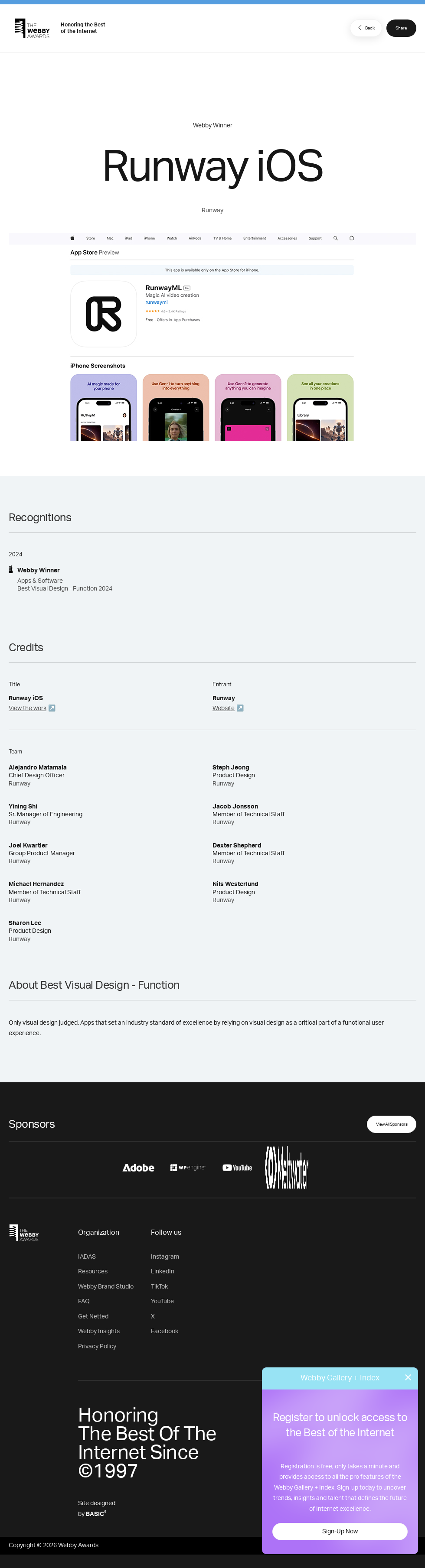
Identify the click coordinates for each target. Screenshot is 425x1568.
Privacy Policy (97, 1347)
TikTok (159, 1287)
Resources (93, 1272)
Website (223, 708)
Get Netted (93, 1317)
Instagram (165, 1257)
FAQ (84, 1302)
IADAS (87, 1257)
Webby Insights (99, 1331)
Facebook (164, 1331)
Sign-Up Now (340, 1532)
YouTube (162, 1302)
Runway (212, 211)
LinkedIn (162, 1272)
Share (401, 28)
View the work (27, 708)
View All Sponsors (392, 1124)
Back (365, 27)
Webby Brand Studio (106, 1287)
